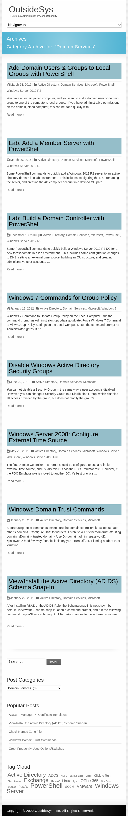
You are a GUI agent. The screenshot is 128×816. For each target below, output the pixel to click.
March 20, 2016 (19, 160)
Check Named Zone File (25, 731)
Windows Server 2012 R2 (24, 90)
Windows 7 (108, 308)
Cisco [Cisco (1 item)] (88, 775)
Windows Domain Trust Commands (56, 509)
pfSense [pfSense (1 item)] (12, 787)
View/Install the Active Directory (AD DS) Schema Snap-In (63, 584)
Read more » (15, 114)
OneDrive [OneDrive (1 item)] (106, 781)
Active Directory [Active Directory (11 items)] (27, 775)
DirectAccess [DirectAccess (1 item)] (14, 781)
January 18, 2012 (20, 308)
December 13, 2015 (22, 235)
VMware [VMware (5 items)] (84, 786)
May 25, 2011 (18, 451)
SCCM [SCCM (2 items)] (69, 786)
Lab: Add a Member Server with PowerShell (51, 146)
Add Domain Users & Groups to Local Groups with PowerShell (59, 70)
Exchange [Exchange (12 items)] (36, 780)
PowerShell (107, 84)
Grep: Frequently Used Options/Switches (36, 748)
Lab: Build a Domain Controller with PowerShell (56, 221)
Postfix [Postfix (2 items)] (23, 786)
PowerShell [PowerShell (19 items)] (46, 785)
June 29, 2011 (18, 382)
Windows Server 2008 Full (40, 457)
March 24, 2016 (19, 84)
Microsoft (91, 84)
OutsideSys (31, 9)
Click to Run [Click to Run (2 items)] (102, 775)
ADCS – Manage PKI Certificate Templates (38, 714)
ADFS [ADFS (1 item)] (64, 775)
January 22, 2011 (20, 598)
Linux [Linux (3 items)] (66, 781)
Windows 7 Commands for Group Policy (63, 297)
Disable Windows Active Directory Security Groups (54, 368)
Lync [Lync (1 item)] (75, 781)
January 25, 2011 (20, 520)
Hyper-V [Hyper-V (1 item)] (55, 781)
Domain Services (71, 84)
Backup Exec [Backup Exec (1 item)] (76, 775)
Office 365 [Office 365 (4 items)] (89, 781)
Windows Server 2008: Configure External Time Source (53, 437)
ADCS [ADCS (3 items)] (53, 775)
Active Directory (48, 84)
